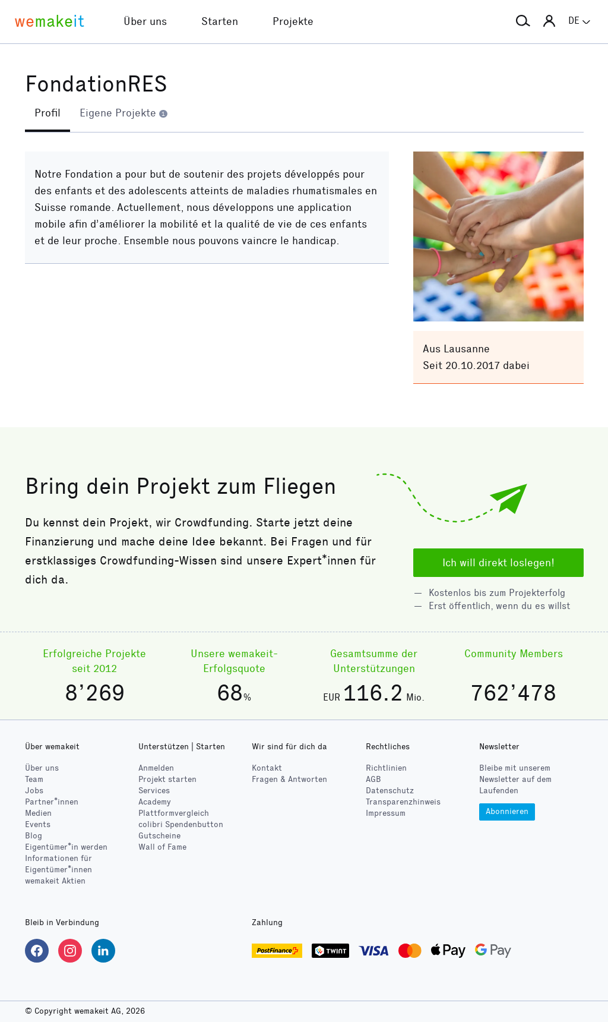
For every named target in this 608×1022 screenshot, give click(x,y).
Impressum (386, 813)
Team (34, 779)
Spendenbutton (180, 824)
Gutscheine (159, 836)
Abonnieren (507, 811)
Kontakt (267, 768)
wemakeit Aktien (55, 881)
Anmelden (156, 768)
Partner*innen (51, 802)
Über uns (42, 768)
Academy (154, 802)
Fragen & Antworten (289, 779)
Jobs (34, 791)
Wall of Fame (162, 847)
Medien (38, 813)
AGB (373, 779)
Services (154, 791)
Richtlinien (386, 768)
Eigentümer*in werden (66, 847)
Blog (33, 836)
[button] (523, 21)
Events (37, 824)
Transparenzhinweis (403, 802)
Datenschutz (390, 791)
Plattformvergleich (173, 813)
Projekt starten (167, 779)
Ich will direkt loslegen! (498, 562)
